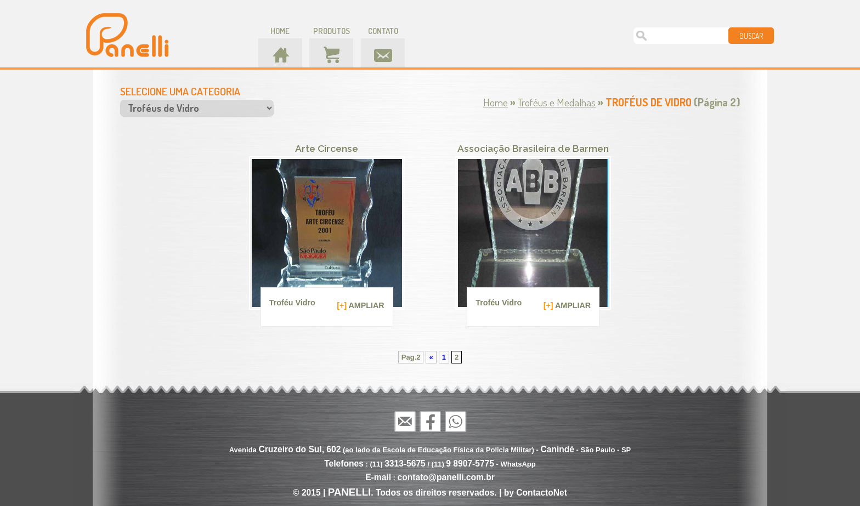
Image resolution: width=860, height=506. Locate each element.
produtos (331, 31)
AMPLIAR (360, 305)
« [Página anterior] (431, 357)
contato (383, 31)
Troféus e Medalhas (557, 102)
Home (495, 102)
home (280, 31)
